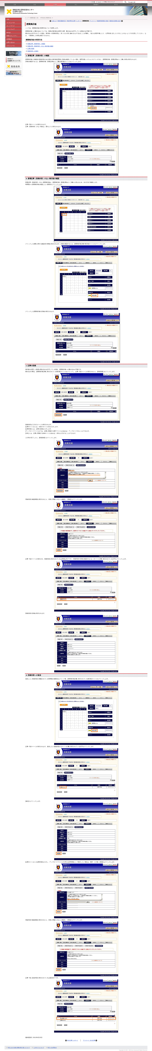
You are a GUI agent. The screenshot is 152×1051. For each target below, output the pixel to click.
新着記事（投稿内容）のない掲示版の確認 (40, 46)
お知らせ (54, 21)
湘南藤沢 (95, 4)
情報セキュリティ (11, 36)
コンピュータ (10, 22)
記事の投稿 (30, 48)
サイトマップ (111, 1)
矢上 (76, 4)
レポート (78, 21)
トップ (27, 18)
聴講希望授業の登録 (102, 21)
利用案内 (9, 39)
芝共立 (116, 4)
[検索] (137, 2)
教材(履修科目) (62, 21)
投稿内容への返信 (32, 51)
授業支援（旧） (35, 18)
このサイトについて (39, 1047)
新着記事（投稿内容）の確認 (36, 43)
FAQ (105, 1)
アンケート (93, 21)
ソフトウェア (10, 29)
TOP (7, 19)
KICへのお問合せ (52, 1047)
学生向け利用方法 (46, 18)
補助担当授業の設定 (115, 21)
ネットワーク (10, 26)
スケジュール (10, 45)
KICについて (136, 4)
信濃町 (55, 4)
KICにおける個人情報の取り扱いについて (19, 1047)
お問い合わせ (10, 42)
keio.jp (8, 32)
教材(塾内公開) (71, 21)
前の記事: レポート (71, 1040)
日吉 (34, 4)
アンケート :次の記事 (90, 1040)
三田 (14, 4)
